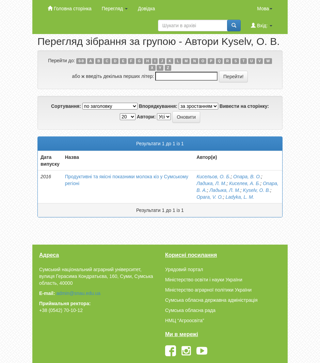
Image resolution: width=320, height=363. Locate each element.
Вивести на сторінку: (244, 106)
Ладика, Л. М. (211, 183)
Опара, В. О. (247, 176)
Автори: (146, 116)
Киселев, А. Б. (244, 183)
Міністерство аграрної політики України (208, 290)
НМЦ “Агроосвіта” (184, 320)
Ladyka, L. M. (239, 197)
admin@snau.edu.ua (78, 293)
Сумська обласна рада (190, 310)
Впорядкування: (158, 106)
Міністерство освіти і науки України (203, 279)
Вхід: (261, 25)
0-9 (81, 61)
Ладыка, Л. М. (224, 190)
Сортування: (66, 106)
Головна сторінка (70, 8)
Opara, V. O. (209, 197)
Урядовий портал (184, 269)
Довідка (146, 8)
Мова (264, 8)
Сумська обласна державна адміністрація (211, 300)
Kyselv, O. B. (256, 190)
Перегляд (115, 8)
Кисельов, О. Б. (213, 176)
